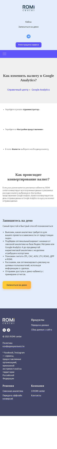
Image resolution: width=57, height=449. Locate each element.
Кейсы (28, 22)
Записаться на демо (29, 27)
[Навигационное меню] (4, 54)
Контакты (36, 395)
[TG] (8, 330)
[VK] (4, 330)
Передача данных (40, 325)
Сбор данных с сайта (41, 329)
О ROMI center (38, 391)
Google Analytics (41, 89)
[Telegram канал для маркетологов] (29, 36)
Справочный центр (17, 89)
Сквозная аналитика (13, 391)
